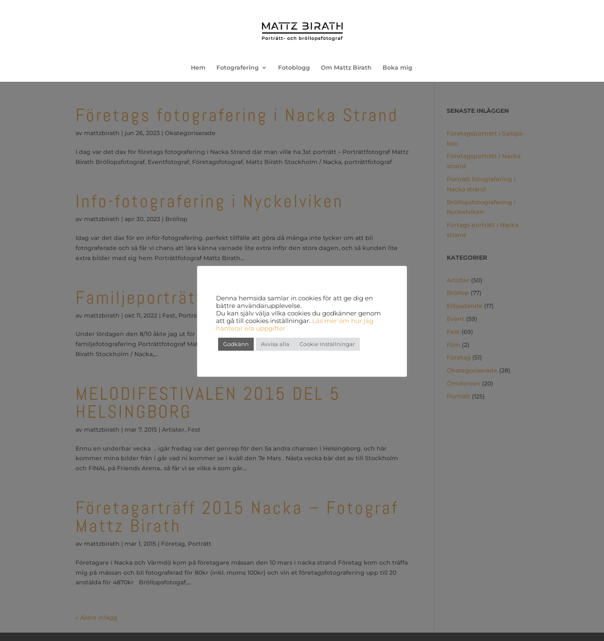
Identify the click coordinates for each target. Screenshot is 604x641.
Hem (198, 68)
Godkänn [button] (236, 344)
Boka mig (397, 68)
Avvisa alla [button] (275, 344)
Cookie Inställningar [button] (327, 344)
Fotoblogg (294, 68)
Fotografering (237, 68)
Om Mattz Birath (346, 68)
